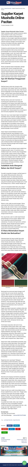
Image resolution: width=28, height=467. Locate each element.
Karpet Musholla (7, 8)
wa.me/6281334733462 (19, 415)
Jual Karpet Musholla (8, 420)
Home (2, 8)
